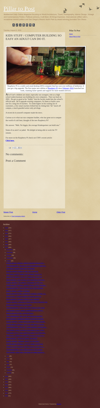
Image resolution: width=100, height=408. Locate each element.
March (9, 367)
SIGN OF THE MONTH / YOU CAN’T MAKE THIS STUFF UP (24, 277)
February (9, 370)
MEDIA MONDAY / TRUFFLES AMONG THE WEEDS (21, 338)
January (9, 372)
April (8, 364)
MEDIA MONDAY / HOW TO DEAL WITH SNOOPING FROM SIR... (25, 280)
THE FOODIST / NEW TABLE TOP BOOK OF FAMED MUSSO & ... (25, 352)
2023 (6, 236)
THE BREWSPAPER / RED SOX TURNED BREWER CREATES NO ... (26, 327)
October (9, 255)
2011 (6, 396)
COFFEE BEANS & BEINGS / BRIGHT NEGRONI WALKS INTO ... (25, 263)
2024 (6, 233)
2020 (6, 244)
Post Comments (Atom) (18, 216)
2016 (6, 382)
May (8, 361)
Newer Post (8, 212)
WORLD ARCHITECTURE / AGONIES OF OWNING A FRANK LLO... (26, 294)
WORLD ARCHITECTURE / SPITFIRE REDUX (19, 313)
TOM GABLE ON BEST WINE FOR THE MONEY (20, 268)
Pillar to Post (19, 8)
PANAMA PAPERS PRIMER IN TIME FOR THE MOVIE (22, 271)
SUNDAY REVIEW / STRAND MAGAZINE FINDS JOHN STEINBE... (26, 322)
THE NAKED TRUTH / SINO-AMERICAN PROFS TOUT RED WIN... (26, 333)
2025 (6, 230)
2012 (6, 393)
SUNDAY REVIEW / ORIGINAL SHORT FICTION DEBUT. (23, 341)
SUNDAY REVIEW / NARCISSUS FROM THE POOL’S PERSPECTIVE (26, 302)
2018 (6, 376)
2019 (6, 247)
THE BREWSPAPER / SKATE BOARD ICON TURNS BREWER (24, 288)
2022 (6, 239)
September (10, 258)
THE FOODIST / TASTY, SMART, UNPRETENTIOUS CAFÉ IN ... (25, 310)
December (10, 249)
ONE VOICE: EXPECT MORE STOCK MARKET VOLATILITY (24, 274)
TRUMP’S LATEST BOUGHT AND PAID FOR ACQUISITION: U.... (25, 347)
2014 (6, 387)
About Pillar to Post (74, 36)
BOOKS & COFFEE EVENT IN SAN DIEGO (19, 305)
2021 (6, 241)
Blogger (59, 404)
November (10, 252)
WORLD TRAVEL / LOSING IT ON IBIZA (18, 291)
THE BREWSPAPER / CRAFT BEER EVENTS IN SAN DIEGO (24, 349)
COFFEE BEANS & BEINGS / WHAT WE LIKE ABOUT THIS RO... (25, 324)
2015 (6, 384)
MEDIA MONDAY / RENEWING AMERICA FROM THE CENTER (24, 319)
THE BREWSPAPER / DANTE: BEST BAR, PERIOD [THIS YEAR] (25, 308)
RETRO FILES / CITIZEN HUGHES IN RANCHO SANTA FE (23, 296)
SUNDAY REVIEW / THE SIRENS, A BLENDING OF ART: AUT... (24, 282)
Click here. (10, 140)
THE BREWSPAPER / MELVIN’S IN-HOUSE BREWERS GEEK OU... (26, 266)
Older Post (61, 212)
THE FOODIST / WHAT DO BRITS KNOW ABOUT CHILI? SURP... (25, 330)
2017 (6, 379)
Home (34, 212)
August (9, 261)
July (8, 356)
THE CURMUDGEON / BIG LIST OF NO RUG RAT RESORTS (24, 316)
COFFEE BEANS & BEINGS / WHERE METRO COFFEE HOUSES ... (26, 285)
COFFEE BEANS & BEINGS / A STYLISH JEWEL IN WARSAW (24, 344)
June (8, 359)
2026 (6, 228)
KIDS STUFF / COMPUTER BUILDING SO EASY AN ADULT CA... (25, 335)
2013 (6, 390)
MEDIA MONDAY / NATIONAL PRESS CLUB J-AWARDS (22, 299)
